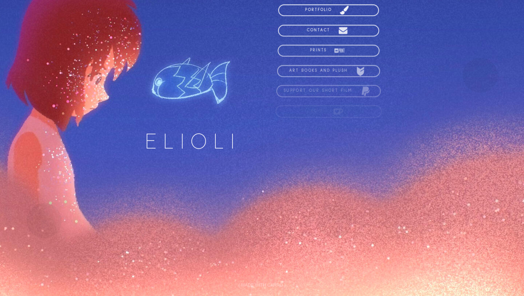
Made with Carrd (262, 285)
